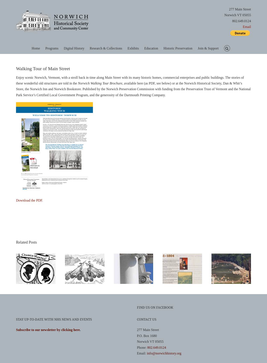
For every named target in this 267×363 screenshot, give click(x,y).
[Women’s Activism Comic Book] (36, 255)
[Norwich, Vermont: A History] (231, 255)
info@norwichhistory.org (164, 353)
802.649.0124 (156, 347)
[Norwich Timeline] (182, 255)
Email (247, 27)
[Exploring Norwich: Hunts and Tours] (133, 255)
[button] (227, 48)
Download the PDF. (29, 200)
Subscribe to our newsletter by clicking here (48, 330)
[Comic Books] (84, 255)
